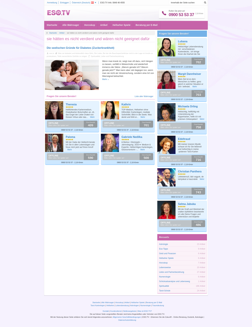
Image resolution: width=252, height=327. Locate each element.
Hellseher (110, 305)
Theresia (71, 104)
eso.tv (51, 53)
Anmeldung (52, 2)
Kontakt (106, 311)
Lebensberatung (122, 305)
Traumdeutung (158, 305)
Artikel (104, 25)
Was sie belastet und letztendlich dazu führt (75, 53)
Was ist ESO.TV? (145, 311)
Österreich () (83, 2)
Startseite (52, 25)
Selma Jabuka (187, 204)
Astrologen (134, 305)
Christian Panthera (190, 171)
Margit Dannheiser (189, 74)
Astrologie (163, 244)
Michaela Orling (188, 106)
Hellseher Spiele (121, 25)
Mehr (104, 79)
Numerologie (164, 277)
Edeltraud (184, 139)
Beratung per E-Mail (146, 25)
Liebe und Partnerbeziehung (112, 56)
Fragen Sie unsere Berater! (174, 33)
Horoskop (89, 25)
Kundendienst (116, 311)
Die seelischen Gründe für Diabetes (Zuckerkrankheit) (80, 47)
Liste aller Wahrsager (144, 96)
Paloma (70, 137)
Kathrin (126, 104)
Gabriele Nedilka (132, 137)
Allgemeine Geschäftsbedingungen (127, 317)
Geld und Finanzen (167, 253)
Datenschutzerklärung (127, 320)
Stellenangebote (130, 311)
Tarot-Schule (164, 291)
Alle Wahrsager (70, 25)
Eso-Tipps (163, 249)
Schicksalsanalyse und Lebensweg (174, 281)
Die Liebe (98, 53)
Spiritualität (95, 56)
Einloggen (64, 2)
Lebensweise (165, 267)
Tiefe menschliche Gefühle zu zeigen (72, 56)
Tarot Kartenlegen (98, 305)
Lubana (182, 41)
